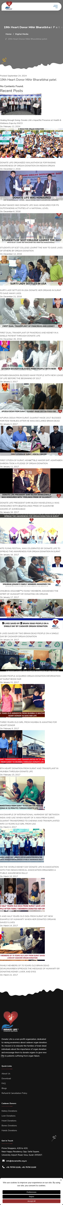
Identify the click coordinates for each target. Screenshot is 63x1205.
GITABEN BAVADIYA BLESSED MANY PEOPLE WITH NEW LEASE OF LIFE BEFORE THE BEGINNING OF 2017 (31, 377)
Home (9, 34)
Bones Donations (9, 1125)
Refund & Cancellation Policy (14, 1093)
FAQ (4, 1083)
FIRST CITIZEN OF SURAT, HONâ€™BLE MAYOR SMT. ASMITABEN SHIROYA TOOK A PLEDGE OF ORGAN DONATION (31, 462)
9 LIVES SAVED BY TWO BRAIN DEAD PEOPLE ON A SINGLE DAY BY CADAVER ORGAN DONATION (29, 635)
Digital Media (21, 34)
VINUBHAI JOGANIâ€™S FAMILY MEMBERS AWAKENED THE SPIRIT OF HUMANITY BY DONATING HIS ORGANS (29, 592)
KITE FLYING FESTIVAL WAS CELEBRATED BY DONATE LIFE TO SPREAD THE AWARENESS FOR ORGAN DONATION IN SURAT (30, 550)
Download (6, 1078)
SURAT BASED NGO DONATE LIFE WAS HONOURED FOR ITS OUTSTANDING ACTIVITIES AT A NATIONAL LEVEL (29, 207)
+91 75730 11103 (29, 1167)
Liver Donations (8, 1115)
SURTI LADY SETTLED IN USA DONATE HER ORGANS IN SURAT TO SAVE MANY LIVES (30, 292)
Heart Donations (9, 1120)
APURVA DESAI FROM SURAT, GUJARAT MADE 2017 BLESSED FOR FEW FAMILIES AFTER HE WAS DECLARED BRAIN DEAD (30, 419)
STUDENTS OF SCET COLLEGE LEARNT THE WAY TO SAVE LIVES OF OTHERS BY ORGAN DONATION (31, 249)
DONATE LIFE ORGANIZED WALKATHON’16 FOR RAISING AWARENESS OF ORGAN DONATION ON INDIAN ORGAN (28, 164)
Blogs (4, 1088)
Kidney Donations (9, 1111)
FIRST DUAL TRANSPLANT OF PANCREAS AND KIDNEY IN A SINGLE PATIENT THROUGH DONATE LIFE (29, 334)
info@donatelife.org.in (16, 1161)
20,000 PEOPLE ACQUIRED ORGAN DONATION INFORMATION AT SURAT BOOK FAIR (30, 678)
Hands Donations (9, 1130)
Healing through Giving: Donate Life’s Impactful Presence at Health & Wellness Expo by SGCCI (30, 122)
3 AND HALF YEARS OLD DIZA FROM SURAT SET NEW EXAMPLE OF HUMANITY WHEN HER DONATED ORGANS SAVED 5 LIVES (28, 919)
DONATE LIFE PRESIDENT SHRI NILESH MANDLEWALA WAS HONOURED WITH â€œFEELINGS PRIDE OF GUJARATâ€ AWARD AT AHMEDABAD (29, 505)
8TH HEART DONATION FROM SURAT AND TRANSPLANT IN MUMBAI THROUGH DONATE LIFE (29, 770)
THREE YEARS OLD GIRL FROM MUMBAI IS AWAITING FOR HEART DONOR (28, 724)
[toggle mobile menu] (55, 6)
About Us (6, 1073)
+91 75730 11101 (13, 1167)
